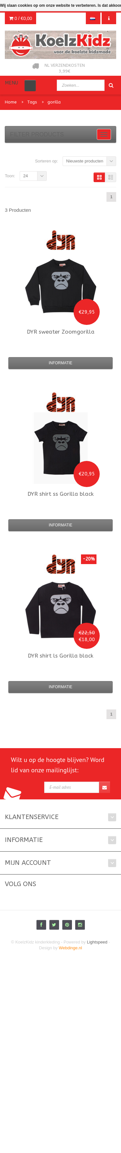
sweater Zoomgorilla (61, 331)
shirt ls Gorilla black (60, 655)
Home (11, 102)
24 (25, 175)
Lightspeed (97, 942)
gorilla (54, 102)
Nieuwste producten (84, 161)
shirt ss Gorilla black (60, 494)
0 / (20, 18)
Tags (32, 102)
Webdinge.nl (70, 947)
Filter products (37, 134)
